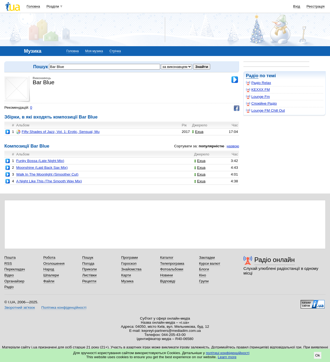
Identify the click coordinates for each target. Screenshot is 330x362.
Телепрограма (172, 263)
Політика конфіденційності (63, 307)
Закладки (207, 257)
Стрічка (115, 51)
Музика (127, 281)
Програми (129, 257)
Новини (166, 275)
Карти (126, 275)
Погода (88, 263)
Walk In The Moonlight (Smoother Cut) (47, 174)
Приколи (89, 269)
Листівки (89, 275)
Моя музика (94, 51)
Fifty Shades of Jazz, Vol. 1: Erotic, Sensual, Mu (57, 132)
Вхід (296, 6)
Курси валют (209, 263)
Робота (49, 257)
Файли (48, 281)
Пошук (87, 257)
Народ (48, 269)
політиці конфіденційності (227, 353)
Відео (9, 275)
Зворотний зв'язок (19, 307)
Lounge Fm (258, 97)
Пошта (10, 257)
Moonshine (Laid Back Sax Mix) (42, 168)
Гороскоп (128, 263)
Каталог (166, 257)
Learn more (227, 357)
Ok (317, 355)
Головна (33, 6)
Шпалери (51, 275)
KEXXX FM (258, 90)
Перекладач (14, 269)
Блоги (204, 269)
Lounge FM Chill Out (265, 110)
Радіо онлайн (274, 259)
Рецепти (89, 281)
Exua (197, 132)
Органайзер (14, 281)
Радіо (252, 75)
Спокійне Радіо (261, 103)
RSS (8, 263)
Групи (204, 281)
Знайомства (131, 269)
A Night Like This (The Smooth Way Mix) (49, 181)
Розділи (53, 6)
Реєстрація (316, 6)
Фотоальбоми (171, 269)
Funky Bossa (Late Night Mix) (40, 161)
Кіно (202, 275)
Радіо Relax (258, 83)
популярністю (211, 146)
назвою (233, 146)
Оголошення (54, 263)
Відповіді (167, 281)
